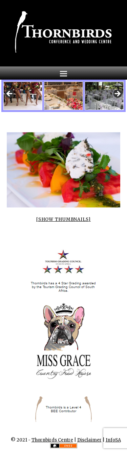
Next (117, 94)
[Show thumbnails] (63, 219)
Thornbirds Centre (52, 440)
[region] (63, 96)
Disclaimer (89, 440)
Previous (10, 94)
